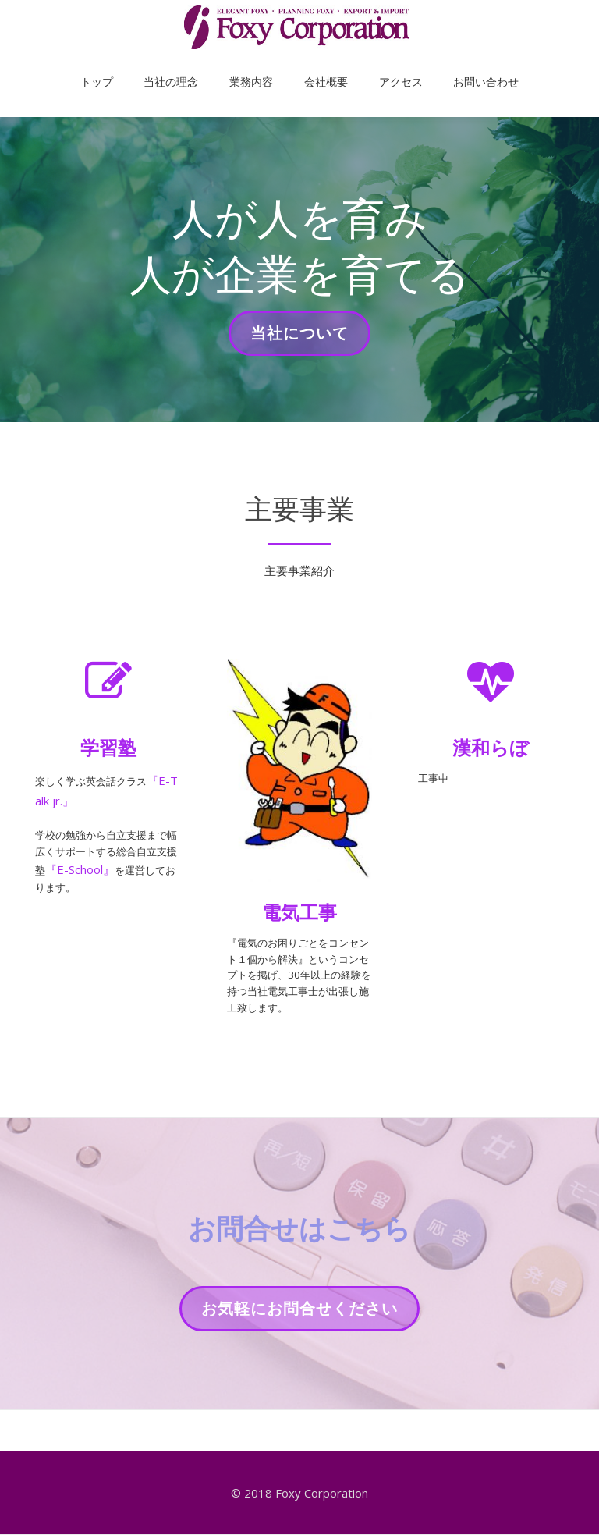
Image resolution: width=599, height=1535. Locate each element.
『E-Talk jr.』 (70, 800)
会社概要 (318, 66)
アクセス (377, 66)
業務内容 (259, 66)
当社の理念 (194, 66)
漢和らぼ (490, 747)
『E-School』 (128, 882)
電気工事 (299, 912)
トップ (135, 66)
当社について (299, 338)
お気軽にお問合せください (299, 1354)
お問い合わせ (447, 66)
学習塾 (108, 747)
